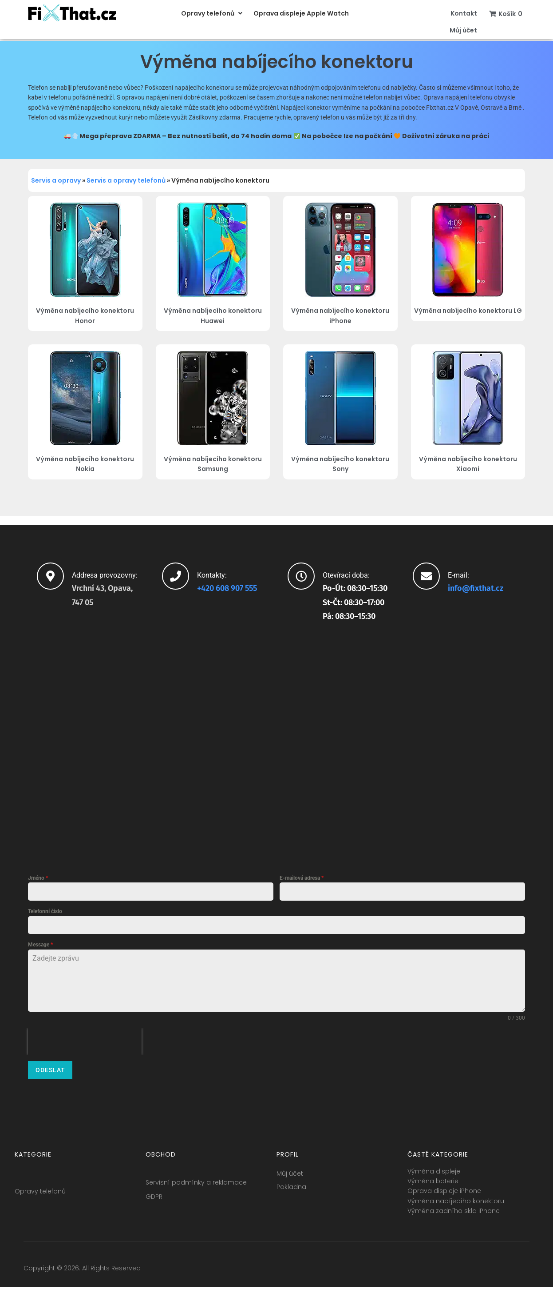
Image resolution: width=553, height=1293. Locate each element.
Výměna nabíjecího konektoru (455, 1196)
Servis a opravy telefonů (126, 180)
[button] (213, 13)
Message (40, 945)
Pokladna (291, 1182)
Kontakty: (212, 575)
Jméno (38, 878)
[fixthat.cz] (276, 742)
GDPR (154, 1192)
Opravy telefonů (40, 1186)
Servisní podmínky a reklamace (196, 1177)
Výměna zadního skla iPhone (453, 1206)
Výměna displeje (433, 1166)
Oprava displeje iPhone (444, 1186)
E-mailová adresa (302, 878)
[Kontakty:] (175, 576)
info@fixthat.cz (475, 588)
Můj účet (289, 1169)
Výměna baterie (432, 1176)
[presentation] (85, 1041)
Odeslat (50, 1070)
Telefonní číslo (45, 911)
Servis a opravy (56, 180)
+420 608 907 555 (227, 588)
